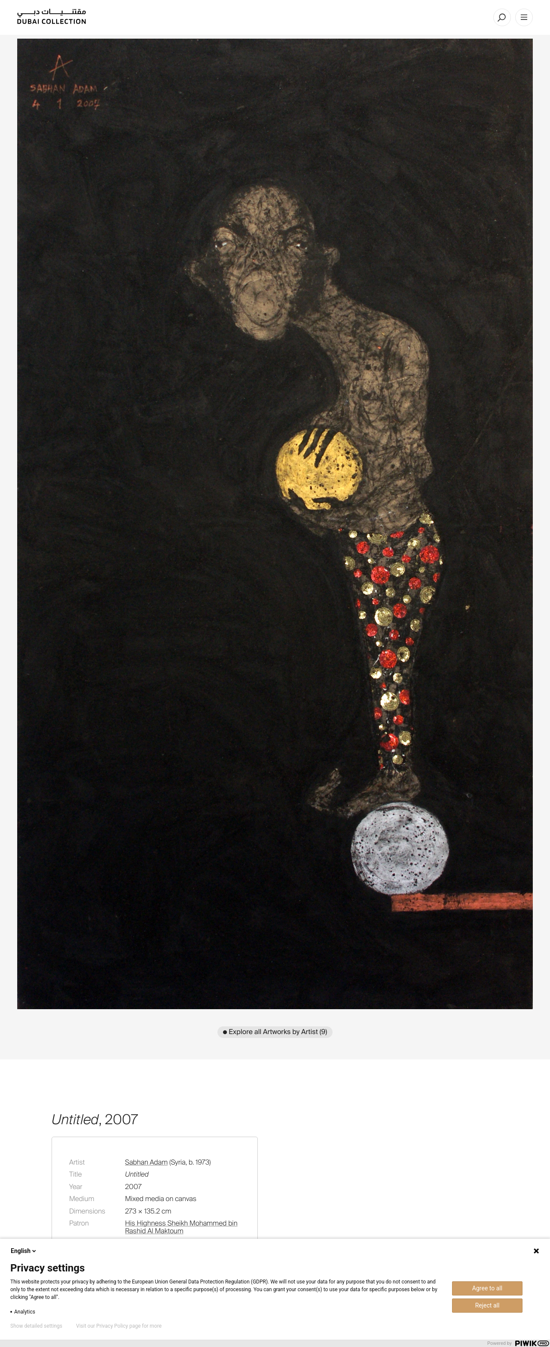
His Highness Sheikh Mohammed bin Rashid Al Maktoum (181, 1227)
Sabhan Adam (146, 1162)
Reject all (487, 1305)
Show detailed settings (36, 1326)
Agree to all (487, 1288)
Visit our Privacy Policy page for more (119, 1326)
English (24, 1250)
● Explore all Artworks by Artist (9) (275, 1031)
